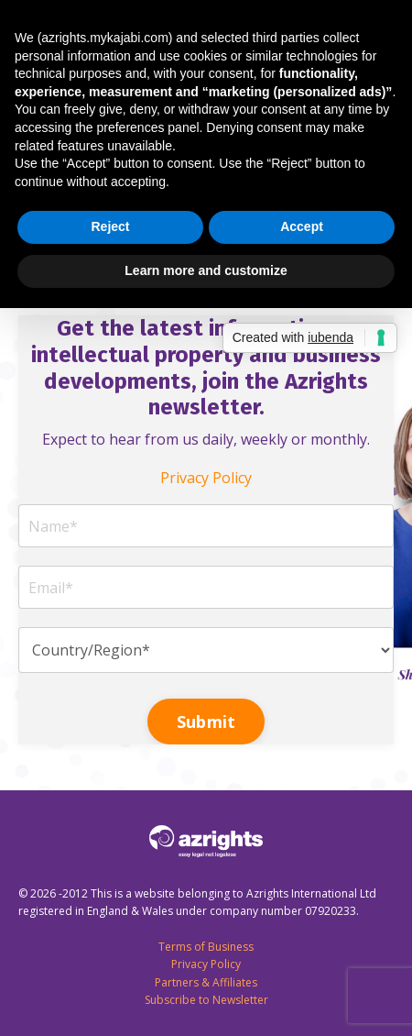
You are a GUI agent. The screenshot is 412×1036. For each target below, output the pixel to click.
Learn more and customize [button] (206, 270)
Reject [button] (110, 226)
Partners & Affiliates (206, 982)
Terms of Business (206, 946)
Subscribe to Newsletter (206, 1000)
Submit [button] (206, 722)
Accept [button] (301, 226)
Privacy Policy (206, 478)
